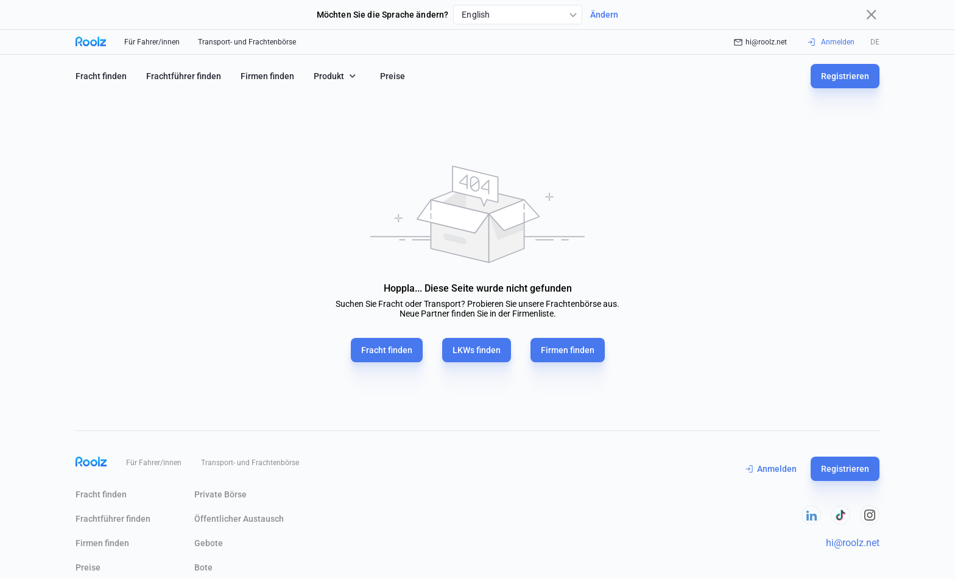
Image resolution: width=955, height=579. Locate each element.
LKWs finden (477, 350)
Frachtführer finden (183, 76)
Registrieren (845, 76)
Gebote (208, 543)
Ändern (604, 14)
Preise (392, 76)
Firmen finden (267, 76)
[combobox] (517, 14)
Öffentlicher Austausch (239, 519)
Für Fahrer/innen (152, 42)
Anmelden (771, 469)
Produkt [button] (336, 76)
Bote (203, 567)
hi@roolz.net (760, 42)
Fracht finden (101, 76)
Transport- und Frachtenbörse (247, 42)
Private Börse (220, 494)
